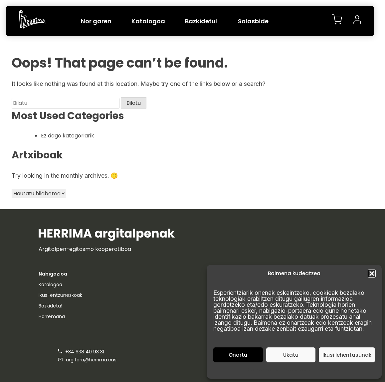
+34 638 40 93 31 (81, 351)
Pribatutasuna (297, 370)
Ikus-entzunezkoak (60, 295)
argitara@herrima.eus (87, 359)
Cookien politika (264, 370)
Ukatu (290, 354)
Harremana (52, 316)
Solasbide (253, 21)
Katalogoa (148, 21)
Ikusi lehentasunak (346, 354)
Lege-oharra (328, 370)
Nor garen (96, 21)
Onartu (238, 354)
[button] (371, 273)
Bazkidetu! (201, 21)
